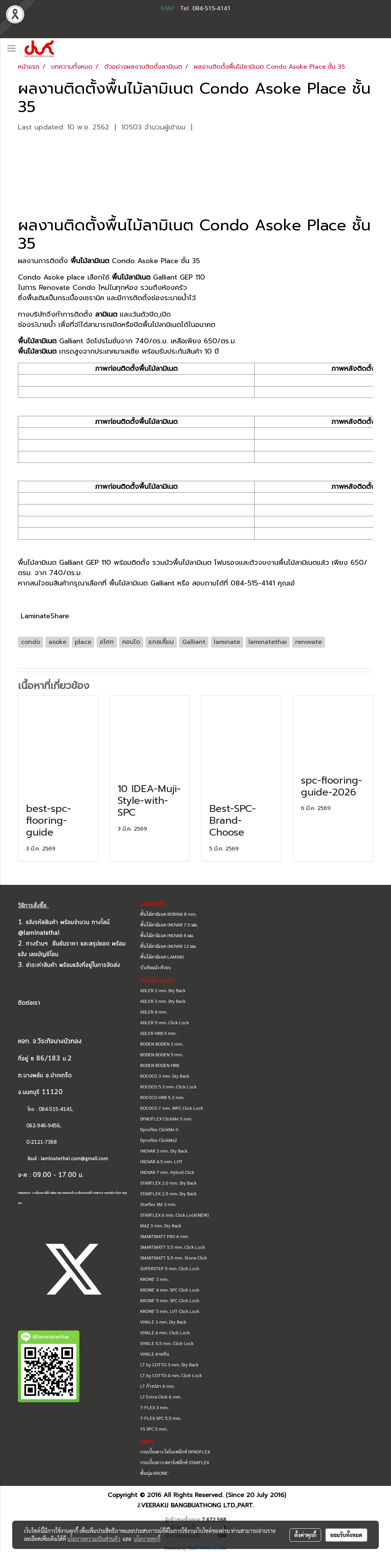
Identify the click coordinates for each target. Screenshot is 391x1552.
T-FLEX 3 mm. (154, 1407)
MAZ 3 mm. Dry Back (160, 1225)
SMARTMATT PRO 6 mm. (164, 1236)
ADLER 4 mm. (153, 1012)
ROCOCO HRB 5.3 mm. (162, 1097)
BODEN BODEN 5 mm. (161, 1054)
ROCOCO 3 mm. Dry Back (164, 1076)
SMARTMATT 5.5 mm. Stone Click (173, 1258)
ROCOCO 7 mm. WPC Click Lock (171, 1108)
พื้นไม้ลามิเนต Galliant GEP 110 (64, 562)
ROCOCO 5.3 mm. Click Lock (168, 1086)
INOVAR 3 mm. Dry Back (163, 1151)
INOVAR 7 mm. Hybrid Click (167, 1172)
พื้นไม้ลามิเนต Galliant (141, 583)
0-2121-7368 (41, 1142)
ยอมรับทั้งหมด (346, 1534)
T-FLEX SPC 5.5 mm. (160, 1418)
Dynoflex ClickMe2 (158, 1140)
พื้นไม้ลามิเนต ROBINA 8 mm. (168, 914)
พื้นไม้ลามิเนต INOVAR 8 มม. (167, 935)
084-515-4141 (55, 1109)
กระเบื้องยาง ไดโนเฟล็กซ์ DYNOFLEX (175, 1452)
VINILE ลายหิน (154, 1354)
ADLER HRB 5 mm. (158, 1033)
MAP (167, 8)
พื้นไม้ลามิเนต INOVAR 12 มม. (168, 946)
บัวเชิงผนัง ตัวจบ (155, 967)
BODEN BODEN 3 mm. (161, 1044)
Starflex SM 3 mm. (158, 1204)
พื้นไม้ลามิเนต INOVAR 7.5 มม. (169, 925)
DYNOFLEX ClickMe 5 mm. (166, 1119)
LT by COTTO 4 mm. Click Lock (171, 1375)
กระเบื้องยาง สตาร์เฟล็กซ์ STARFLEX (174, 1462)
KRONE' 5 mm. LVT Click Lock (169, 1311)
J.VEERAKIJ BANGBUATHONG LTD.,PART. (195, 1505)
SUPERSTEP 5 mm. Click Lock (169, 1268)
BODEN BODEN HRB (159, 1065)
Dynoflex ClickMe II (159, 1129)
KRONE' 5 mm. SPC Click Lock (169, 1300)
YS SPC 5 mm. (154, 1429)
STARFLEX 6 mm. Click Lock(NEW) (174, 1215)
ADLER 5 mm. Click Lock (164, 1022)
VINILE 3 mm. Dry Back (163, 1322)
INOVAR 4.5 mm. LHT (161, 1161)
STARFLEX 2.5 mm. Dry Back (168, 1193)
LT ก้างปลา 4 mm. (157, 1386)
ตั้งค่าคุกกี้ (305, 1534)
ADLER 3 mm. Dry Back (163, 1001)
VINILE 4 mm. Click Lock (165, 1332)
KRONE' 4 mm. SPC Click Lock (169, 1290)
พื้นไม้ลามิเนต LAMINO (162, 957)
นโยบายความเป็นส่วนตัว (93, 1538)
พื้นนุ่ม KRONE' (154, 1473)
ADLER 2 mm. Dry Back (163, 990)
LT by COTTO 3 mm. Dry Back (169, 1364)
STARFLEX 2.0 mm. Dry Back (168, 1183)
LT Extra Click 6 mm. (160, 1397)
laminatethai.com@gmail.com (74, 1158)
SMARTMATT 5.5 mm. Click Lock (172, 1247)
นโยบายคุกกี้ (147, 1538)
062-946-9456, (39, 1126)
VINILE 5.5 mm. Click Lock (167, 1343)
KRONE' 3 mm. (154, 1279)
